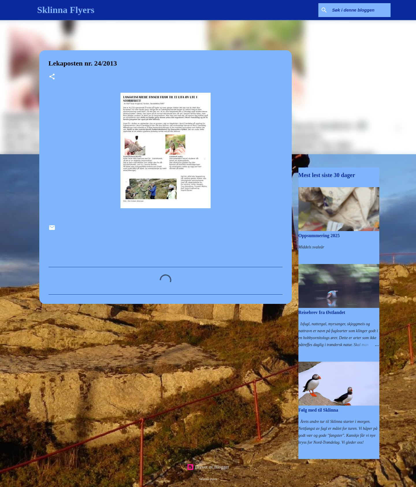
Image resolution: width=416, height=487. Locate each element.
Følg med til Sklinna (318, 410)
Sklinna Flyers (65, 10)
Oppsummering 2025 (319, 235)
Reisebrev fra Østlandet (321, 312)
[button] (52, 77)
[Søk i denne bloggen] (360, 10)
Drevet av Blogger (208, 466)
